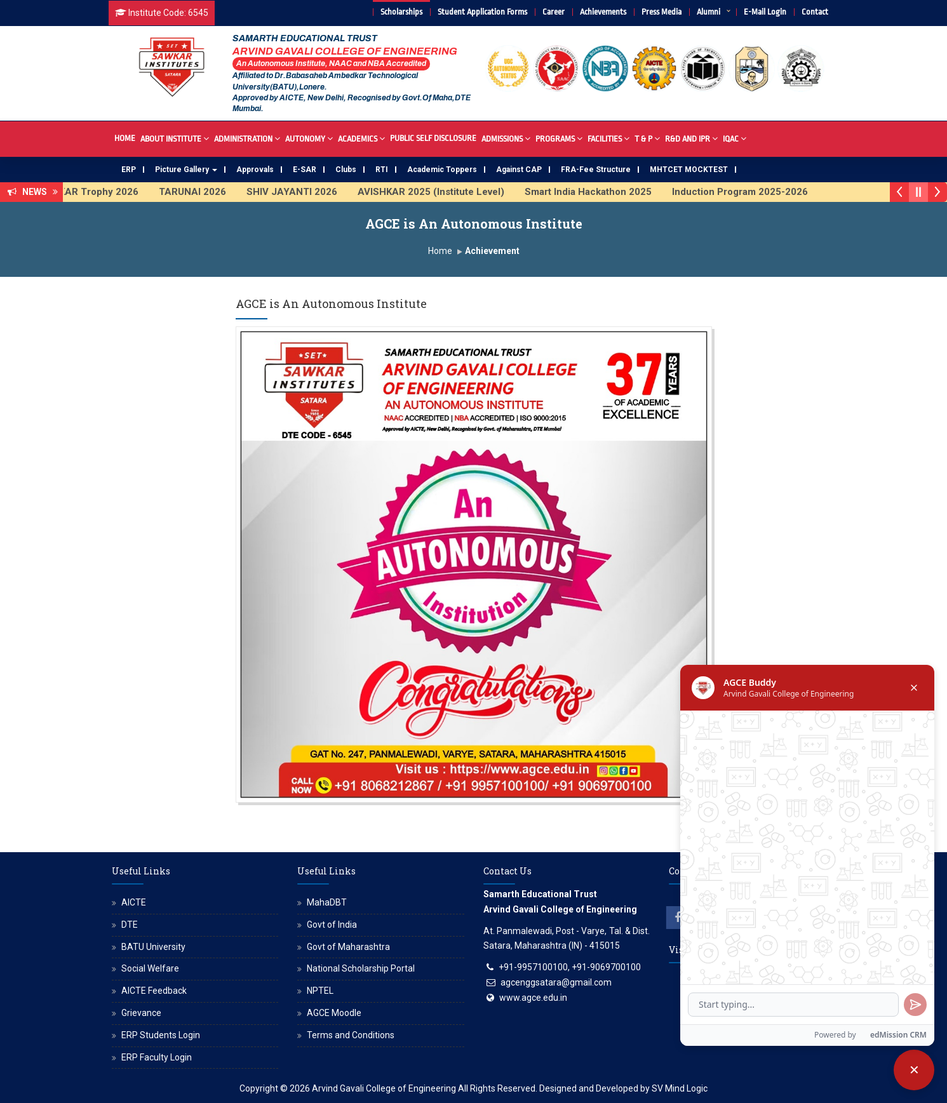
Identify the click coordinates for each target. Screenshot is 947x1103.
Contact (815, 12)
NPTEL (320, 991)
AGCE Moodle (334, 1013)
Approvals (255, 169)
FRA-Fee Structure (596, 169)
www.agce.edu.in (533, 998)
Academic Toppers (442, 169)
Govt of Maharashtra (348, 947)
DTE (129, 924)
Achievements (603, 12)
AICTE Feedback (154, 991)
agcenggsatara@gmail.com (556, 982)
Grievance (141, 1013)
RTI (381, 169)
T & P (647, 138)
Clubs (345, 169)
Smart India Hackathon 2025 (597, 191)
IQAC (734, 138)
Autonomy (309, 138)
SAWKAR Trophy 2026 (97, 191)
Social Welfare (150, 968)
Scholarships (401, 12)
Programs (558, 138)
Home (124, 138)
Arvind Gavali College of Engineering (384, 1088)
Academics (361, 138)
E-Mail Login (765, 12)
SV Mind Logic (680, 1088)
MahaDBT (327, 902)
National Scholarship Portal (361, 968)
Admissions (505, 138)
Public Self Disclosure (433, 138)
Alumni (708, 12)
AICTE (133, 902)
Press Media (661, 12)
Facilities (608, 138)
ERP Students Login (160, 1035)
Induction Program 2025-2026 (749, 191)
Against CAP (519, 169)
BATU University (153, 947)
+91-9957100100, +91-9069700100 (570, 967)
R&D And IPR (691, 138)
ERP (128, 169)
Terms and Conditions (350, 1035)
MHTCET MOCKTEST (689, 169)
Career (553, 12)
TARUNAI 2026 (202, 191)
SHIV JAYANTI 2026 (301, 191)
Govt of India (332, 924)
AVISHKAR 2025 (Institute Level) (440, 191)
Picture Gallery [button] (186, 169)
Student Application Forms (482, 12)
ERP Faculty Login (156, 1057)
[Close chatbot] (914, 1070)
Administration (247, 138)
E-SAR (304, 169)
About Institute (174, 138)
